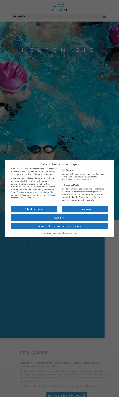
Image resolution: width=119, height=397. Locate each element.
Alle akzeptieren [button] (34, 209)
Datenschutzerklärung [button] (60, 233)
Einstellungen (50, 194)
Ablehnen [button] (59, 217)
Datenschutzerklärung (39, 192)
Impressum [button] (73, 233)
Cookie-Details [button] (47, 233)
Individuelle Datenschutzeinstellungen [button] (60, 225)
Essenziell (69, 170)
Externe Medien (72, 185)
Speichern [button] (85, 209)
